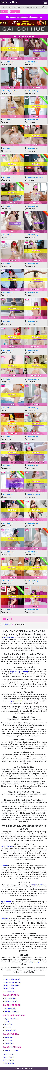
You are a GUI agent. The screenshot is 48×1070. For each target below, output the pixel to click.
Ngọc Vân (36, 318)
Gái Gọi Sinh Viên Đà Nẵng (12, 982)
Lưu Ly (12, 145)
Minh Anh (36, 202)
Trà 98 (12, 174)
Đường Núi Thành (11, 1001)
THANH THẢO (36, 375)
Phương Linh (12, 577)
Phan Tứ (8, 1027)
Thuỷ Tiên (35, 519)
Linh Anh (12, 202)
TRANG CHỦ (7, 624)
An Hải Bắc (9, 1037)
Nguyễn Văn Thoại (11, 1019)
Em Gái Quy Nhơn (36, 491)
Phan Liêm (8, 1024)
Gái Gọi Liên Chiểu (11, 1005)
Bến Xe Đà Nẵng (10, 1009)
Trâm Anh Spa (12, 433)
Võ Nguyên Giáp (10, 1030)
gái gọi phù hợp (34, 962)
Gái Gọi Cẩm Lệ (8, 991)
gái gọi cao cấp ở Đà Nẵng (19, 672)
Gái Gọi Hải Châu (11, 995)
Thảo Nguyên (12, 289)
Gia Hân (36, 577)
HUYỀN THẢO (12, 58)
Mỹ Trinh (36, 116)
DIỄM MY (12, 404)
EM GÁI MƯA (12, 347)
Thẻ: (24, 36)
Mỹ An (7, 1022)
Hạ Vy (12, 519)
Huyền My (12, 491)
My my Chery (35, 289)
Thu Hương (12, 375)
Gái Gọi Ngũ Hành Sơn (10, 91)
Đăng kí (4, 12)
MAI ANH (36, 606)
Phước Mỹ (8, 1040)
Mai (12, 231)
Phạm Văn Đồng (10, 998)
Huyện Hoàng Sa (8, 1057)
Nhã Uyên (12, 87)
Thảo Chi (36, 174)
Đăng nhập (15, 12)
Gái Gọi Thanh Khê (33, 379)
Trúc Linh (35, 145)
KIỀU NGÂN (36, 87)
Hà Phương (36, 260)
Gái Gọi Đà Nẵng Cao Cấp (35, 177)
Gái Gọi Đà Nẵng (8, 62)
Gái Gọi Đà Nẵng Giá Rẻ (11, 985)
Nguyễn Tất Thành (33, 494)
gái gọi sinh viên (16, 701)
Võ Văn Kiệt (9, 1043)
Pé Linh (36, 404)
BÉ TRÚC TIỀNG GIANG (36, 462)
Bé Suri (36, 231)
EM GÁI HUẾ (12, 548)
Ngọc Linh (12, 116)
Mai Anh (36, 58)
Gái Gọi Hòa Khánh (11, 1011)
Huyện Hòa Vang (8, 1054)
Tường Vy (12, 318)
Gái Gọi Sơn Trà (11, 1034)
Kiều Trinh (36, 433)
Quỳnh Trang (35, 347)
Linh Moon (12, 260)
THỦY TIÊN (12, 606)
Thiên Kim (12, 462)
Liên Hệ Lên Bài (8, 1060)
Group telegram (8, 1063)
